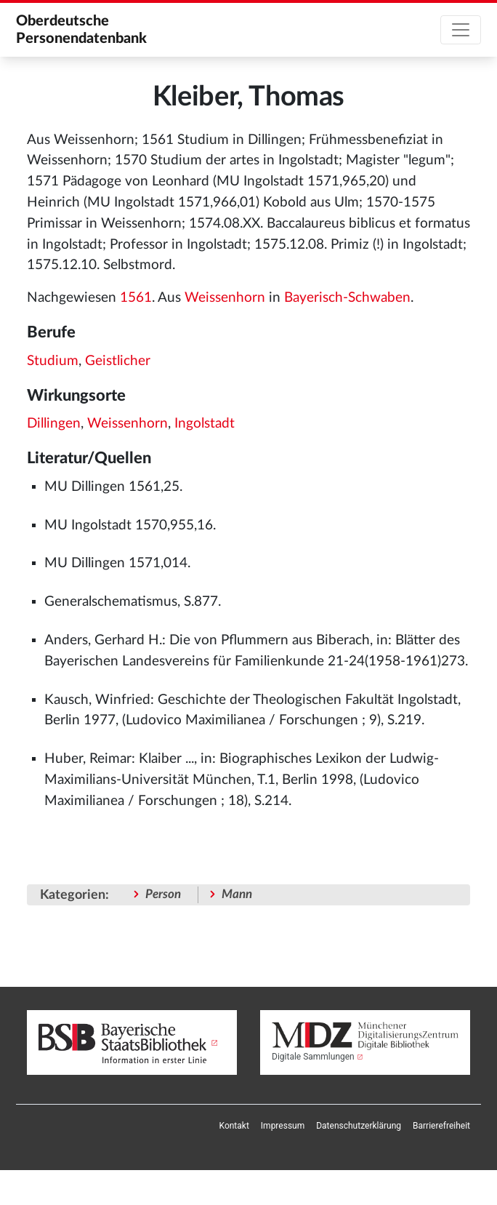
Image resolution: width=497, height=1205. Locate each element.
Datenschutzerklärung (358, 1126)
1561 (136, 298)
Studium (52, 361)
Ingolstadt (204, 424)
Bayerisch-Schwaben (347, 298)
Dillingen (54, 424)
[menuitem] (234, 1125)
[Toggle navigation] (460, 29)
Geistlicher (117, 361)
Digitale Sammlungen (313, 1057)
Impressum (282, 1126)
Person (163, 894)
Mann (237, 894)
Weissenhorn (225, 298)
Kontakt (234, 1126)
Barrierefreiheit (441, 1126)
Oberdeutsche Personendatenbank (81, 30)
